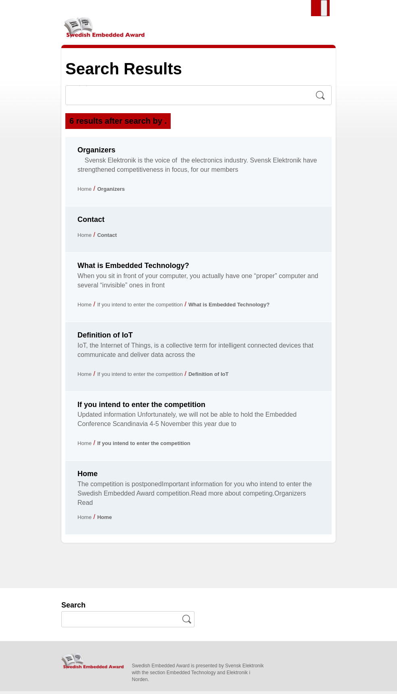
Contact (90, 222)
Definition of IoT (105, 338)
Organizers (96, 153)
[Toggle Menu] (324, 8)
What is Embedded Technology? (133, 268)
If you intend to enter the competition (152, 307)
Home (86, 191)
